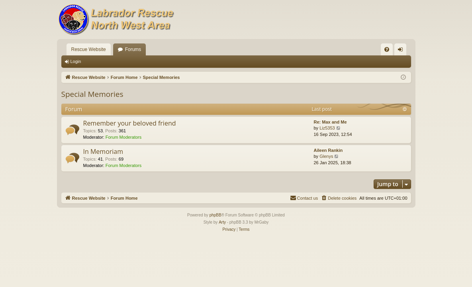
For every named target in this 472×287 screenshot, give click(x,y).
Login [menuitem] (402, 51)
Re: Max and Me (330, 122)
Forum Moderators (123, 137)
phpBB (215, 215)
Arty (222, 222)
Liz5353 (327, 128)
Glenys (326, 156)
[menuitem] (387, 49)
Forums (133, 49)
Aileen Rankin (328, 150)
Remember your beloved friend (129, 123)
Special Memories (92, 94)
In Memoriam (103, 151)
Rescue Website (88, 49)
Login (76, 61)
